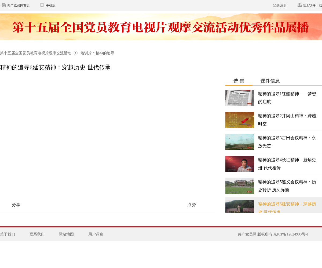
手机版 (51, 5)
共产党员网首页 (18, 5)
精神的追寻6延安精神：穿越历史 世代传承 (55, 67)
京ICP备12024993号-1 (291, 234)
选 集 (238, 81)
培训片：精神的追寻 (97, 53)
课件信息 (270, 81)
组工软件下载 (312, 5)
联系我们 (37, 234)
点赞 (191, 204)
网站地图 (66, 234)
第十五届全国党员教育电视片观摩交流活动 (36, 53)
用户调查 (95, 234)
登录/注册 (280, 5)
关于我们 (7, 234)
